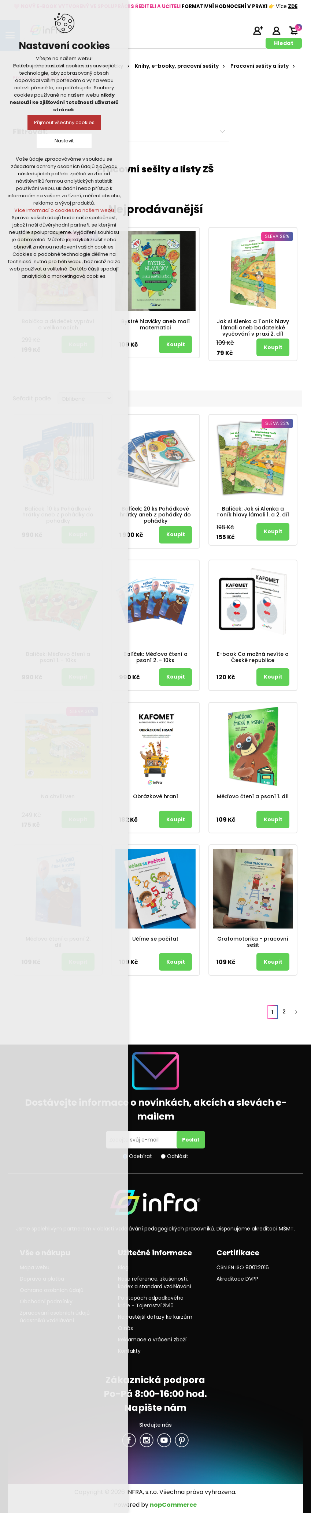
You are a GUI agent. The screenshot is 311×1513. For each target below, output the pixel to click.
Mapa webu (34, 1267)
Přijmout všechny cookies (64, 122)
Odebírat (140, 1156)
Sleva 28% (277, 236)
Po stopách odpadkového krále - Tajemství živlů (151, 1301)
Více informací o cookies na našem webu (64, 210)
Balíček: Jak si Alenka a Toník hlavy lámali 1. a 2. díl (252, 512)
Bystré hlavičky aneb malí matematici (155, 324)
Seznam (293, 398)
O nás (125, 1328)
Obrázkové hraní (155, 796)
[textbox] (145, 43)
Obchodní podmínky (46, 1301)
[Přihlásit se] (142, 1139)
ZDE (292, 6)
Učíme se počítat (155, 939)
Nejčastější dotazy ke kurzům (155, 1316)
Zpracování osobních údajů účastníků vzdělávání (55, 1316)
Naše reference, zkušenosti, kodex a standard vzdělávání (154, 1282)
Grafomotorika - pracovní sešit (252, 942)
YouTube (164, 1440)
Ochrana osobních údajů (52, 1290)
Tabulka (280, 398)
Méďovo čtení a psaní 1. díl (253, 796)
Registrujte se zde (257, 30)
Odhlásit (177, 1156)
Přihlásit (276, 30)
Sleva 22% (277, 423)
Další (296, 1012)
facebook (129, 1440)
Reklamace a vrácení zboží (152, 1339)
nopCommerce (173, 1505)
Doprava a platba (42, 1278)
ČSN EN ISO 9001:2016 (242, 1267)
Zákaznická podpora (155, 1380)
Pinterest (182, 1440)
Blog (123, 1267)
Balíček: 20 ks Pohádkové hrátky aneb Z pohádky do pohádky (155, 515)
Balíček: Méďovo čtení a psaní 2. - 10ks (155, 657)
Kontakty (129, 1351)
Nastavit (64, 140)
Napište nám (155, 1407)
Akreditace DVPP (237, 1278)
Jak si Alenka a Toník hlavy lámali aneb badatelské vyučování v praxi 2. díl (253, 327)
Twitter (146, 1440)
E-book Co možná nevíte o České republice (253, 657)
